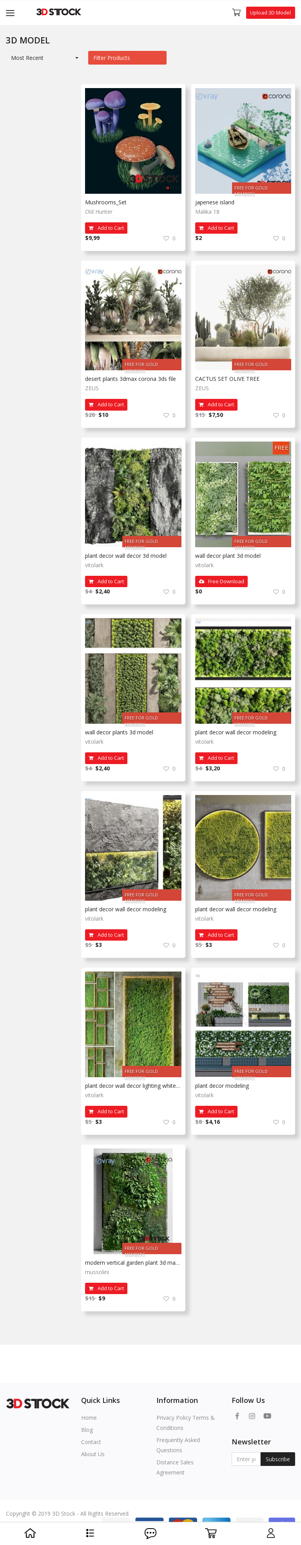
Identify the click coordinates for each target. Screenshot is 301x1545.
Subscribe (278, 1459)
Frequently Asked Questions (178, 1445)
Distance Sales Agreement (175, 1467)
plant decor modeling (222, 1085)
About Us (93, 1454)
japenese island (214, 202)
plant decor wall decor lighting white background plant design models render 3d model (133, 1085)
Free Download (221, 581)
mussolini (97, 1272)
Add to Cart (106, 227)
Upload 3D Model (270, 12)
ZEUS (92, 388)
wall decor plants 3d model (119, 732)
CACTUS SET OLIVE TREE (227, 378)
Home (89, 1417)
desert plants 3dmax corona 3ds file (130, 378)
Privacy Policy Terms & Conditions (185, 1422)
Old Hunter (98, 211)
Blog (87, 1429)
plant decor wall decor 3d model (126, 555)
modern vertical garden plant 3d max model (133, 1262)
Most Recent (27, 57)
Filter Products (111, 57)
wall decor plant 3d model (228, 555)
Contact (91, 1442)
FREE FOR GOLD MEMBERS (251, 189)
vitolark (94, 565)
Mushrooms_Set (106, 202)
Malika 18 (207, 211)
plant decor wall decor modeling (235, 732)
